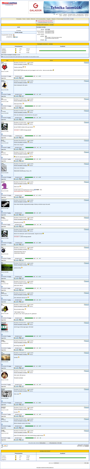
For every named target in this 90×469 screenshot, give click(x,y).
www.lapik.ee (17, 130)
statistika (65, 14)
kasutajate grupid (80, 14)
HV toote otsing (59, 18)
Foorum (24, 18)
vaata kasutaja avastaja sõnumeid (51, 38)
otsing (60, 14)
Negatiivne (4, 52)
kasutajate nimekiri (71, 14)
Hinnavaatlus (19, 18)
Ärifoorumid (33, 18)
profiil (61, 15)
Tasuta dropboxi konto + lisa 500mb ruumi (23, 191)
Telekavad (53, 18)
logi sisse (87, 15)
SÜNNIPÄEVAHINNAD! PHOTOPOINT (45, 22)
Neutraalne (4, 50)
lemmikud (65, 15)
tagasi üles (3, 78)
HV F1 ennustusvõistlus (41, 18)
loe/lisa (10, 76)
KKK (57, 14)
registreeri (87, 14)
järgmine (87, 445)
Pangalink (48, 18)
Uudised (28, 18)
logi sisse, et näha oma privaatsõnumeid (76, 15)
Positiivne (4, 48)
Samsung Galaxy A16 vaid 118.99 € (45, 20)
